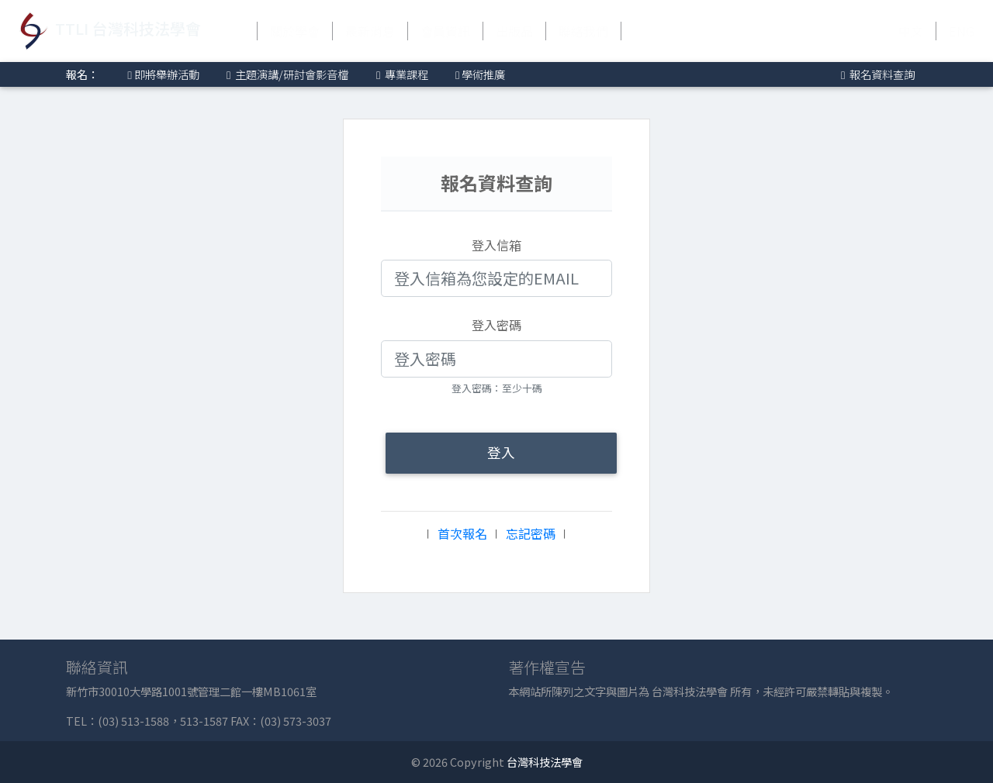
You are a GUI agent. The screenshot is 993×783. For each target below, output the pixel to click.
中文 (910, 31)
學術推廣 (479, 74)
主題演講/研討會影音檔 (286, 74)
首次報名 (462, 533)
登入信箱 (496, 245)
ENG (961, 31)
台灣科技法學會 (545, 762)
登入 (501, 452)
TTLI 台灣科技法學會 (106, 31)
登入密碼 (496, 325)
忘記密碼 (530, 533)
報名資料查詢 (877, 74)
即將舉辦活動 (161, 74)
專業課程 (401, 74)
